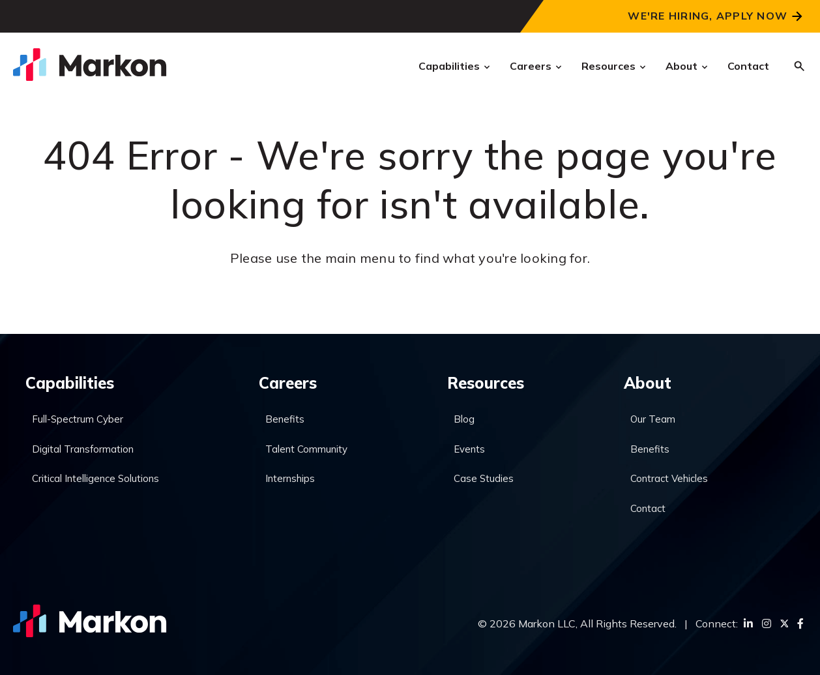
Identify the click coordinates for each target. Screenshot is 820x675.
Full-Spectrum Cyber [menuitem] (77, 419)
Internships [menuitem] (290, 478)
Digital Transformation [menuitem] (83, 449)
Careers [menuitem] (288, 383)
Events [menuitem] (469, 449)
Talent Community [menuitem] (306, 449)
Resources (608, 66)
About (681, 66)
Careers (530, 66)
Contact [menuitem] (648, 508)
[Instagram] (766, 624)
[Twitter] (784, 624)
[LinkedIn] (748, 624)
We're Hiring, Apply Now (707, 15)
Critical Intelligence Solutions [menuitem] (95, 478)
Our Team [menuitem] (652, 419)
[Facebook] (800, 624)
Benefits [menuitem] (284, 419)
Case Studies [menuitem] (484, 478)
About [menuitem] (647, 383)
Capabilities (449, 66)
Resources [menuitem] (485, 383)
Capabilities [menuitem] (69, 383)
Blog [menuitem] (464, 419)
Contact (748, 66)
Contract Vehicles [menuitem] (669, 478)
